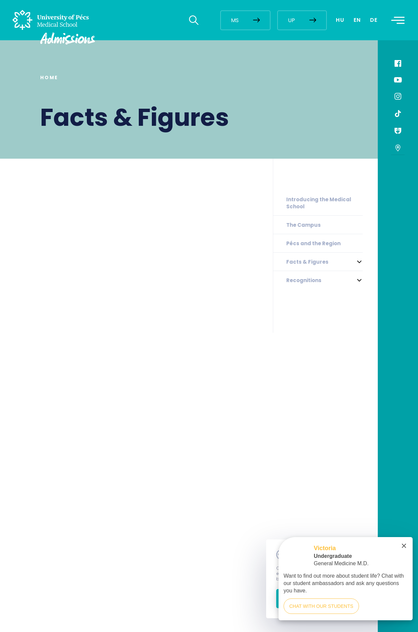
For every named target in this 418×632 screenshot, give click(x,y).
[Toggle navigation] (398, 20)
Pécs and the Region (313, 243)
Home (49, 77)
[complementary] (345, 582)
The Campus (303, 224)
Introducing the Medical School (318, 203)
